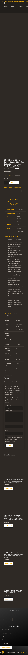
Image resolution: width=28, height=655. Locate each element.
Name (7, 424)
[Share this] (5, 191)
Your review (8, 410)
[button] (8, 488)
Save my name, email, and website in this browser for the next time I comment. (13, 439)
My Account (5, 643)
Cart (3, 636)
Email (7, 430)
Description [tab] (14, 200)
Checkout (4, 640)
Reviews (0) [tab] (14, 204)
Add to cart (14, 182)
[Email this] (3, 619)
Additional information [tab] (14, 202)
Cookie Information (6, 647)
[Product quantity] (6, 183)
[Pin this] (16, 191)
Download (8, 313)
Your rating (8, 405)
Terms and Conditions (7, 633)
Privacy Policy (5, 629)
